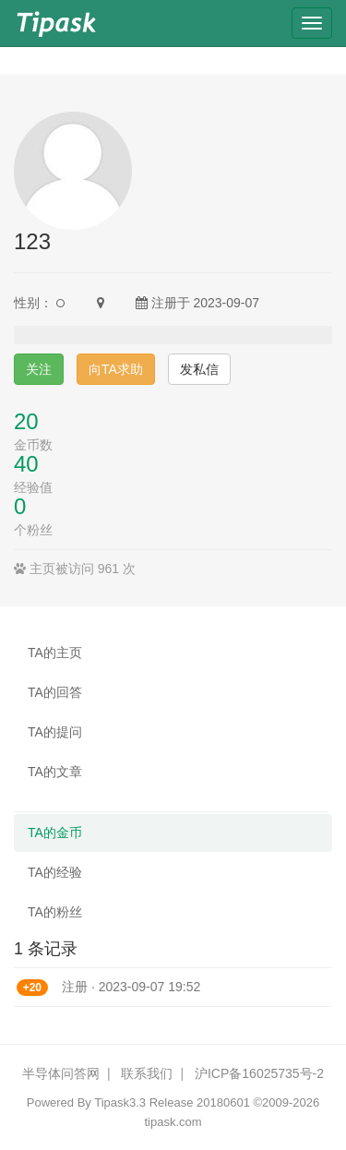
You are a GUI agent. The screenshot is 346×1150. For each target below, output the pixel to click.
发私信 (199, 369)
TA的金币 (55, 832)
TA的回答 (55, 692)
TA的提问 (55, 732)
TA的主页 (55, 652)
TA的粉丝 (55, 911)
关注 (39, 369)
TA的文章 (55, 771)
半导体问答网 (61, 1073)
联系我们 (147, 1073)
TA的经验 (55, 872)
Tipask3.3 (120, 1102)
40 (26, 463)
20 (26, 421)
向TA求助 (116, 369)
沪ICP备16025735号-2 (259, 1073)
